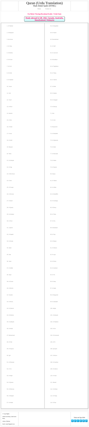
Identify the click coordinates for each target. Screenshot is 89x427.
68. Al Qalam (53, 93)
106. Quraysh (53, 348)
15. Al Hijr (9, 120)
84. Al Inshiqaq (54, 200)
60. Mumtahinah (54, 39)
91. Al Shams (53, 247)
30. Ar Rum (9, 221)
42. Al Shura (10, 301)
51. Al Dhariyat (10, 362)
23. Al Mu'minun (11, 174)
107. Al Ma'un (53, 355)
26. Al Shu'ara (10, 194)
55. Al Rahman (10, 389)
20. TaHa (9, 153)
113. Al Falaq (53, 395)
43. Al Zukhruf (10, 308)
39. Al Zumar (10, 281)
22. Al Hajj (9, 167)
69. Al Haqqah (53, 100)
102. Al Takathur (54, 321)
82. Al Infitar (53, 187)
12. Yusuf (9, 100)
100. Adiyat (53, 308)
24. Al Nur (9, 180)
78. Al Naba (53, 160)
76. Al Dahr (53, 147)
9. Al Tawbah (10, 79)
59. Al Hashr (53, 32)
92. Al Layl (53, 254)
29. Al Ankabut (10, 214)
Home (39, 9)
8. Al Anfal (9, 73)
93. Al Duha (53, 261)
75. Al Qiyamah (54, 140)
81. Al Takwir (53, 180)
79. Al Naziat (53, 167)
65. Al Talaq (53, 73)
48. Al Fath (9, 342)
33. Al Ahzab (10, 241)
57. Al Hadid (10, 402)
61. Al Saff (52, 46)
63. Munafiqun (53, 59)
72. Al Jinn (53, 120)
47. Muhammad (11, 335)
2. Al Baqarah (10, 32)
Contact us (48, 9)
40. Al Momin (10, 288)
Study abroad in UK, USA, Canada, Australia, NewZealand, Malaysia (44, 19)
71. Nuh (52, 113)
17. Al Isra (9, 133)
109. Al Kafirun (54, 369)
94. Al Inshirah (53, 268)
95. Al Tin (52, 274)
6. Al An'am (9, 59)
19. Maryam (10, 147)
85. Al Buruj (53, 207)
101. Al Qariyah (54, 315)
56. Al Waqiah (10, 395)
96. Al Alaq (53, 281)
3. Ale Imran (10, 39)
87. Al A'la (52, 221)
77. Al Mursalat (54, 153)
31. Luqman (10, 227)
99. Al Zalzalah (54, 301)
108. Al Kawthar (54, 362)
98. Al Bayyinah (54, 295)
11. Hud (9, 93)
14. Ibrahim (9, 113)
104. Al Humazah (54, 335)
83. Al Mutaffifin (54, 194)
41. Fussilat (10, 295)
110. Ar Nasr (53, 375)
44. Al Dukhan (10, 315)
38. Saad (9, 274)
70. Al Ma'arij (53, 106)
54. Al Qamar (10, 382)
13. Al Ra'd (9, 106)
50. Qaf (9, 355)
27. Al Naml (10, 200)
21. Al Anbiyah (10, 160)
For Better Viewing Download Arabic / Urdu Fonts (44, 14)
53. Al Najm (10, 375)
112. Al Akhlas (53, 389)
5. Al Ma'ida (10, 52)
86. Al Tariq (53, 214)
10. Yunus (9, 86)
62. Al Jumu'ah (54, 52)
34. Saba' (9, 247)
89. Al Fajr (52, 234)
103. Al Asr (53, 328)
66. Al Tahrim (53, 79)
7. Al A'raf (9, 66)
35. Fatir (9, 254)
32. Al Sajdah (10, 234)
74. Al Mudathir (54, 133)
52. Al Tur (9, 369)
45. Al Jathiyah (10, 321)
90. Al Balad (53, 241)
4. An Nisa (9, 46)
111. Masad (53, 382)
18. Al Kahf (9, 140)
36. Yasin (9, 261)
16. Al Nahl (9, 126)
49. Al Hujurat (10, 348)
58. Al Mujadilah (54, 26)
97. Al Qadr (53, 288)
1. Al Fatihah (10, 26)
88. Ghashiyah (54, 227)
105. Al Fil (52, 342)
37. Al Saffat (10, 268)
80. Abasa (52, 174)
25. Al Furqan (10, 187)
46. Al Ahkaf (10, 328)
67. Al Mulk (53, 86)
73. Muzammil (53, 126)
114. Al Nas (53, 402)
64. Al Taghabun (54, 66)
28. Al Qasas (10, 207)
